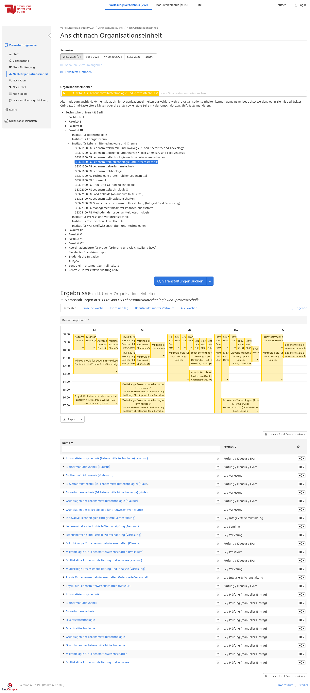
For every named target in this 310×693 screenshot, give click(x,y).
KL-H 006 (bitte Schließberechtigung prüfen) (107, 364)
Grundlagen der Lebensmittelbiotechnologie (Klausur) (102, 501)
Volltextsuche (19, 60)
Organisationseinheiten (20, 121)
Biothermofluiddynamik (81, 603)
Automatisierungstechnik (82, 594)
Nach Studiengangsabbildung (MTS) (30, 100)
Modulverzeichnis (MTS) (172, 5)
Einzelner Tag (119, 308)
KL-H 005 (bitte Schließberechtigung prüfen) (255, 407)
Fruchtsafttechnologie (276, 337)
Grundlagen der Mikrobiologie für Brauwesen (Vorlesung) (104, 510)
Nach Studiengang (22, 67)
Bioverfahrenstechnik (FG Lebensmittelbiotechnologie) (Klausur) (108, 484)
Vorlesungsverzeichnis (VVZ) (128, 5)
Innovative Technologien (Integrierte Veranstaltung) (254, 400)
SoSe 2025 (92, 57)
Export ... (72, 419)
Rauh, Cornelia (129, 347)
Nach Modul (18, 93)
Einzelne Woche (93, 308)
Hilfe (199, 5)
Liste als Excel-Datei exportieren (285, 434)
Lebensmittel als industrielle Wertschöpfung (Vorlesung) (103, 535)
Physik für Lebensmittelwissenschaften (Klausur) (103, 396)
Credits (303, 685)
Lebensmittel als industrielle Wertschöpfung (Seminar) (102, 526)
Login (300, 5)
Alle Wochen (189, 308)
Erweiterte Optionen (76, 72)
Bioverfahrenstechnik (80, 611)
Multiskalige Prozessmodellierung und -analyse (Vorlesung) (157, 384)
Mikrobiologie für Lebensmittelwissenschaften (102, 360)
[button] (83, 347)
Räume (10, 109)
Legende (299, 308)
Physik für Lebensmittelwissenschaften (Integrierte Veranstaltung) (110, 577)
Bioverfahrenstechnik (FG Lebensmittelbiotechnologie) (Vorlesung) (110, 492)
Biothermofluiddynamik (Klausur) (88, 467)
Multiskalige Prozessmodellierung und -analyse (97, 662)
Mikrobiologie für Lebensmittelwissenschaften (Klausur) (103, 543)
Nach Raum (17, 80)
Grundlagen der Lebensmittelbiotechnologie (95, 637)
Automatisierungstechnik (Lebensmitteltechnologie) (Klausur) (107, 458)
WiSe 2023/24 (72, 57)
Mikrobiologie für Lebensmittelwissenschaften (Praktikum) (104, 552)
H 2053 (104, 403)
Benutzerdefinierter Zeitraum (154, 308)
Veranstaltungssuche (20, 45)
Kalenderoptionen (74, 320)
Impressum (285, 685)
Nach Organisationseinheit (28, 74)
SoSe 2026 (134, 57)
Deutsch (281, 5)
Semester (66, 50)
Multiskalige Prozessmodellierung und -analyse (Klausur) (104, 560)
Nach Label (17, 87)
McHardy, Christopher (134, 395)
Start (14, 54)
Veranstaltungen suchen (180, 281)
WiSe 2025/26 (113, 57)
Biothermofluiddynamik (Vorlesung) (89, 475)
